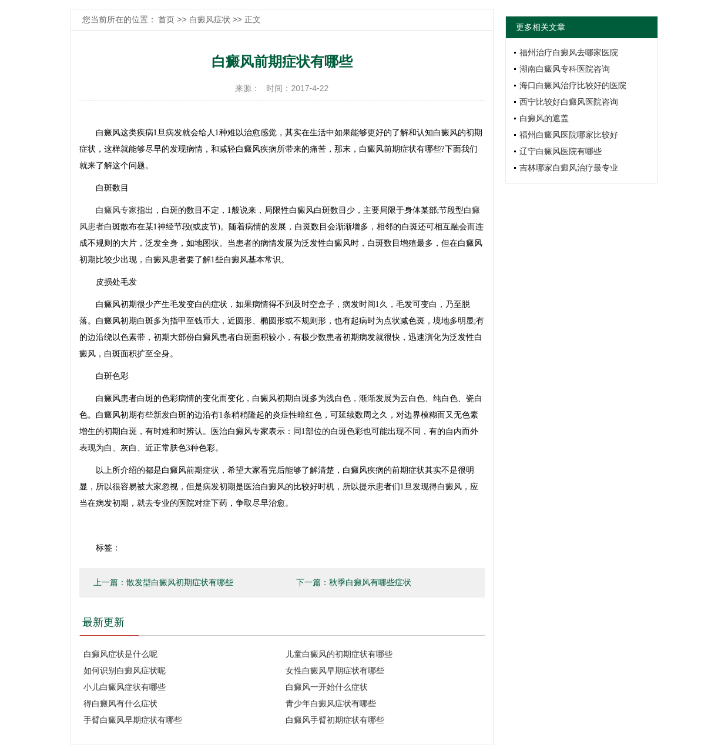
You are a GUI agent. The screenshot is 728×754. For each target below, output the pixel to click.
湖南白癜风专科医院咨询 (564, 69)
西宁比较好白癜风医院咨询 (568, 101)
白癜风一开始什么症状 (327, 687)
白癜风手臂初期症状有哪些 (335, 720)
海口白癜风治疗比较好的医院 (572, 85)
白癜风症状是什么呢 (120, 654)
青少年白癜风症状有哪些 (331, 703)
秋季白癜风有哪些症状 (370, 582)
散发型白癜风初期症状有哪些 (179, 582)
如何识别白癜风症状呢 (124, 670)
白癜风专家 (116, 210)
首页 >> (173, 19)
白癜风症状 (209, 19)
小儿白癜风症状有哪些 (124, 687)
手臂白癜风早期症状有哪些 (132, 720)
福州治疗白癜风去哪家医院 (568, 52)
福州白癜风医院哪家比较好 (568, 134)
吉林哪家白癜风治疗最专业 (568, 167)
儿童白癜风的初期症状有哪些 (339, 654)
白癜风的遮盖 (544, 118)
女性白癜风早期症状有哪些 (335, 670)
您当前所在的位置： (120, 19)
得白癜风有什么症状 (120, 703)
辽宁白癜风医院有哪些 (560, 151)
